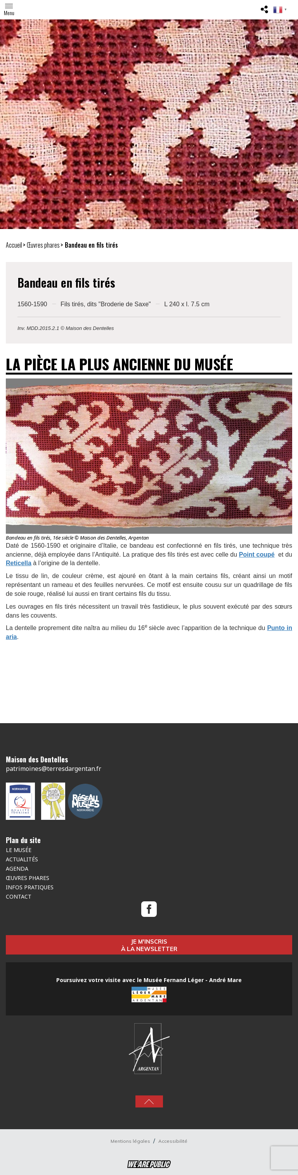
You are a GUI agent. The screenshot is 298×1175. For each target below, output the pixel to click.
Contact (18, 896)
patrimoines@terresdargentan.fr (53, 768)
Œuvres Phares (27, 878)
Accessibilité (172, 1141)
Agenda (17, 868)
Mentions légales (131, 1141)
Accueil (14, 245)
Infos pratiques (30, 887)
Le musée (18, 850)
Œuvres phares (43, 245)
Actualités (22, 859)
